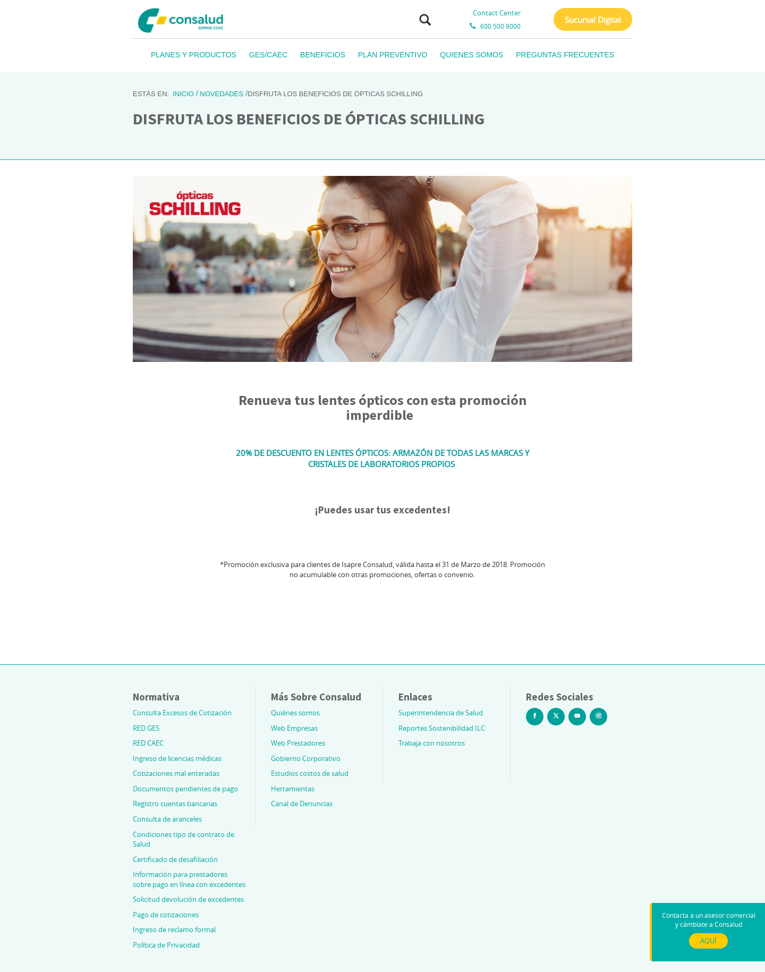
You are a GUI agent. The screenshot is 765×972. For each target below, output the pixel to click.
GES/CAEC (268, 54)
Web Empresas (294, 728)
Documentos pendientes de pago (185, 788)
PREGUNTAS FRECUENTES (565, 54)
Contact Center (497, 13)
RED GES (146, 728)
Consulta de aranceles (167, 819)
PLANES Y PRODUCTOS (193, 54)
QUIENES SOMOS (471, 54)
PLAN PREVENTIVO (393, 54)
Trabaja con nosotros (431, 743)
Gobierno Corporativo (306, 758)
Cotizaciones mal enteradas (176, 773)
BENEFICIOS (322, 54)
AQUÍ (708, 940)
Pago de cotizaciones (166, 914)
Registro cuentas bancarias (175, 803)
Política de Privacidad (166, 945)
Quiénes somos (295, 712)
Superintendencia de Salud (440, 712)
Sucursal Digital (593, 19)
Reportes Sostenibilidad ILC (441, 728)
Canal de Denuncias (302, 803)
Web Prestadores (298, 743)
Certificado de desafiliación (175, 859)
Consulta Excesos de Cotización (182, 712)
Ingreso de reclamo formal (174, 929)
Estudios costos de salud (309, 773)
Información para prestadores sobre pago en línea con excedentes (189, 879)
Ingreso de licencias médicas (177, 758)
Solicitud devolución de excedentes (188, 899)
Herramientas (292, 788)
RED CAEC (148, 743)
